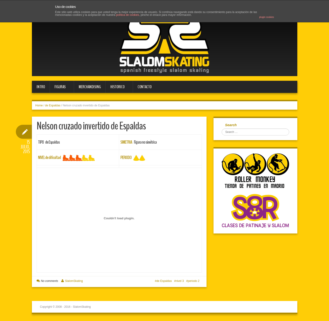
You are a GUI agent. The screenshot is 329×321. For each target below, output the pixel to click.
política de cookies (127, 15)
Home (39, 105)
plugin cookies (266, 17)
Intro (41, 87)
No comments (49, 281)
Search (231, 125)
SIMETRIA (126, 142)
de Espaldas (53, 105)
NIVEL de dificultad (49, 157)
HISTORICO (117, 88)
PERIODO (126, 157)
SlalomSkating (74, 281)
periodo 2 (193, 281)
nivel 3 (180, 281)
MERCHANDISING (90, 87)
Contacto (145, 87)
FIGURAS (59, 88)
